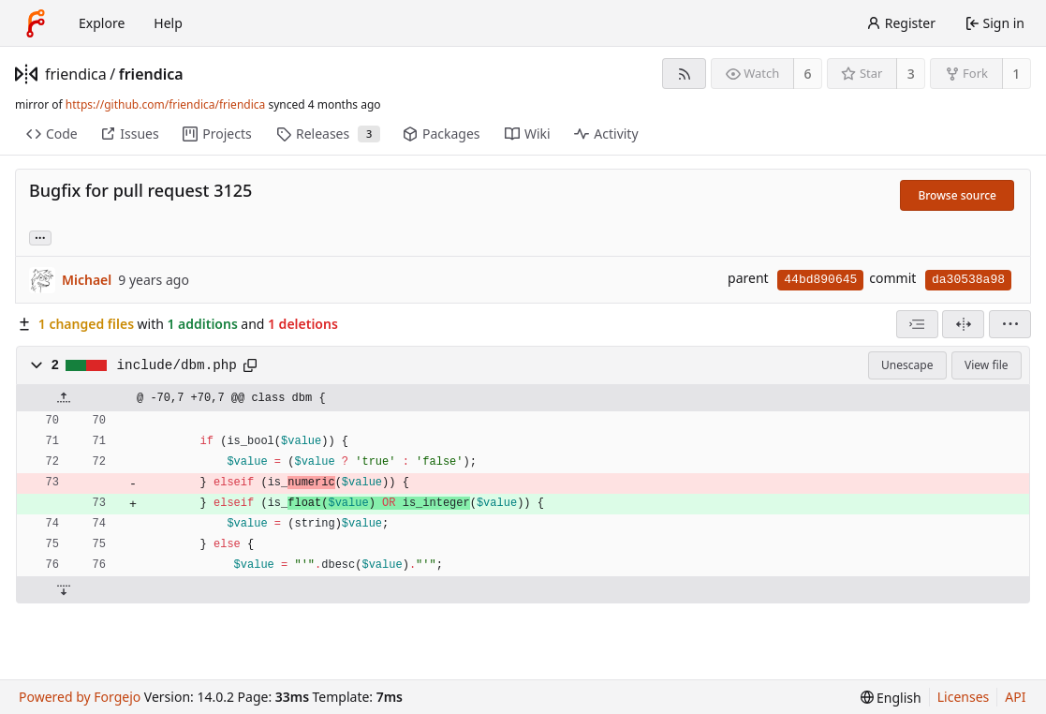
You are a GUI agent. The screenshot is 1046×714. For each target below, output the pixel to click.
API (1015, 697)
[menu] (1010, 324)
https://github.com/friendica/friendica (165, 104)
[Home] (35, 23)
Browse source (957, 195)
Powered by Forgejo (79, 697)
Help (168, 23)
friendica (76, 74)
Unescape (907, 365)
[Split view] (963, 324)
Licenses (963, 697)
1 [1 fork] (1016, 73)
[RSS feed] (684, 73)
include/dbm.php (177, 365)
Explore (102, 23)
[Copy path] (250, 365)
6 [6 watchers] (808, 73)
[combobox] (917, 324)
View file (986, 365)
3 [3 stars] (911, 73)
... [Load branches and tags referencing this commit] (40, 237)
